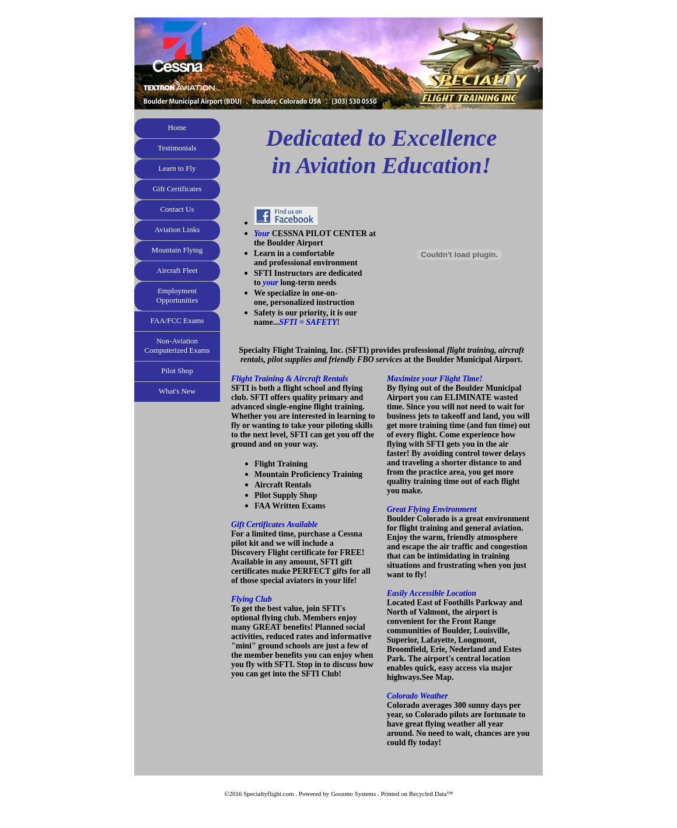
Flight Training (281, 463)
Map (443, 677)
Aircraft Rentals (282, 484)
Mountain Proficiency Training (308, 474)
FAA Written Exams (289, 505)
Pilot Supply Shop (285, 495)
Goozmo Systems (353, 793)
